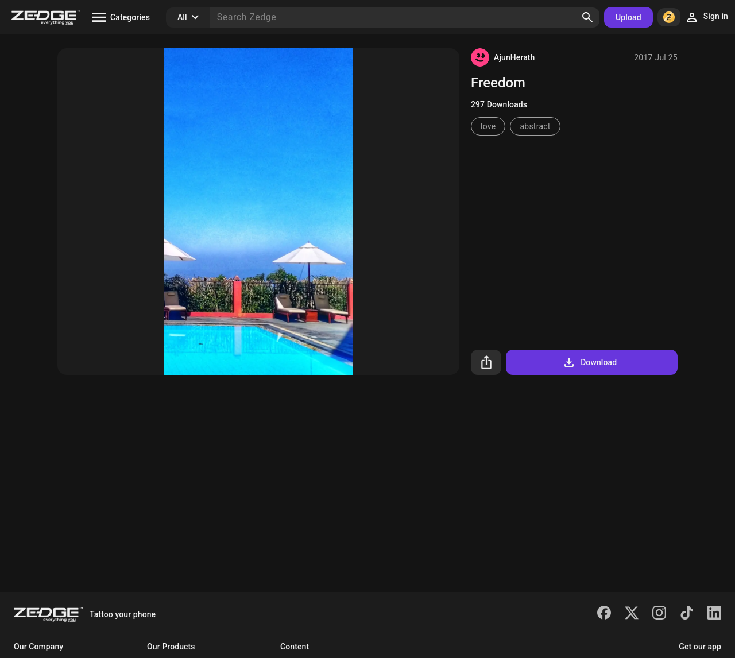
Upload (628, 17)
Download (589, 362)
